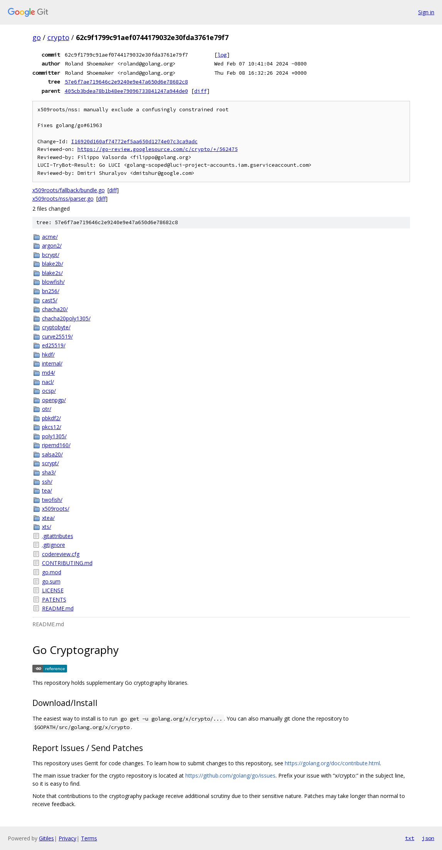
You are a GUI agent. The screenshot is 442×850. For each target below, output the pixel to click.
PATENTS (54, 599)
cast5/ (49, 300)
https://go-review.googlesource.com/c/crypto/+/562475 (157, 149)
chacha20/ (55, 309)
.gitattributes (57, 536)
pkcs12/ (51, 427)
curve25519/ (57, 336)
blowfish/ (53, 281)
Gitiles (46, 838)
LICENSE (53, 590)
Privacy (67, 838)
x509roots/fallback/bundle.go (68, 190)
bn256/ (50, 291)
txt (409, 838)
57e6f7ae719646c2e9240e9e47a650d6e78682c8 (126, 81)
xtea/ (48, 517)
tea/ (47, 490)
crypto (58, 37)
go (36, 37)
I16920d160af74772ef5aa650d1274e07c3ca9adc (134, 141)
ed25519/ (54, 345)
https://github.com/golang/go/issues (230, 775)
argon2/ (52, 245)
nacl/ (48, 382)
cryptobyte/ (56, 327)
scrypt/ (50, 463)
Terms (89, 838)
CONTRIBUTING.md (67, 563)
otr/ (46, 408)
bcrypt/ (50, 254)
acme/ (50, 236)
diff (200, 90)
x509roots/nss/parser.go (63, 198)
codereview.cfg (60, 554)
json (428, 838)
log (222, 54)
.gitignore (53, 544)
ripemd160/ (56, 445)
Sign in (426, 12)
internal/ (52, 363)
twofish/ (52, 499)
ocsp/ (49, 390)
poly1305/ (54, 436)
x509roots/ (55, 508)
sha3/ (49, 472)
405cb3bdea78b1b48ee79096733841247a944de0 (126, 90)
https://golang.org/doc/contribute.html (332, 763)
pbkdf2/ (51, 418)
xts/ (46, 526)
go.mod (51, 572)
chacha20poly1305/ (66, 318)
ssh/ (47, 481)
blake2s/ (52, 273)
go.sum (51, 581)
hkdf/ (48, 354)
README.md (58, 608)
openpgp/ (54, 400)
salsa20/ (52, 454)
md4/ (48, 372)
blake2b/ (52, 263)
